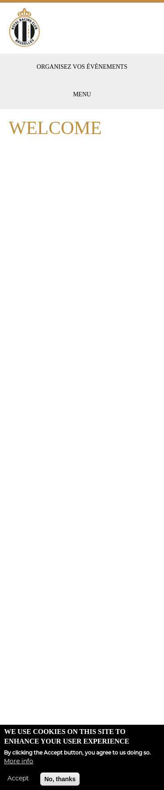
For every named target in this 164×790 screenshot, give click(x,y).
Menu (82, 94)
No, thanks (60, 782)
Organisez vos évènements (82, 66)
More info (18, 765)
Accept (18, 782)
